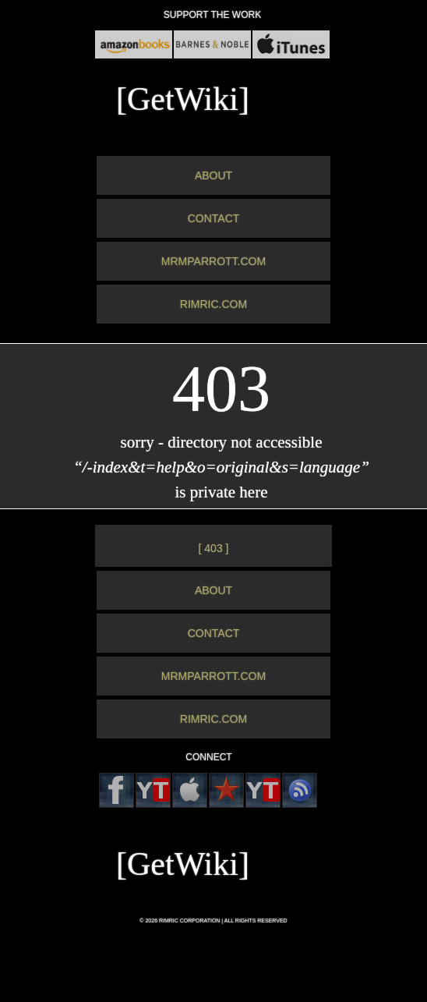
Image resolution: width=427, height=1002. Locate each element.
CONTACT (214, 218)
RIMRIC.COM (213, 304)
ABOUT (213, 175)
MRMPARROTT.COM (213, 261)
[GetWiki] (182, 99)
